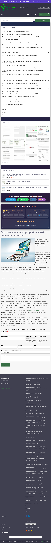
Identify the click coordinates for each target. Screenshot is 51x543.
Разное (4, 109)
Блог (2, 521)
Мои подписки (5, 535)
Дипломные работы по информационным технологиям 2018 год (19, 83)
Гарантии (25, 7)
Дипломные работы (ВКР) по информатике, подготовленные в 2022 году (22, 47)
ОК (40, 537)
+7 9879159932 (5, 382)
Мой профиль (4, 533)
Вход (40, 7)
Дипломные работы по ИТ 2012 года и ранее (14, 101)
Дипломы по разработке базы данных (12, 104)
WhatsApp (22, 200)
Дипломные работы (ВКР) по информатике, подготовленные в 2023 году (22, 37)
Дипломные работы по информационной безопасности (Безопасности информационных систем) (21, 62)
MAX (43, 200)
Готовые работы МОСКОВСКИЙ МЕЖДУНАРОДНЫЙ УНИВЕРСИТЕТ (19, 96)
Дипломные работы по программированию (14, 65)
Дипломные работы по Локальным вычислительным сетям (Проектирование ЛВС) (24, 68)
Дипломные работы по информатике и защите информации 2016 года (21, 88)
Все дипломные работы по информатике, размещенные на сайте (20, 44)
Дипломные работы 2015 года (10, 91)
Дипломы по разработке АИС (10, 39)
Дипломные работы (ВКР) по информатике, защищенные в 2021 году (21, 55)
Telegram (9, 200)
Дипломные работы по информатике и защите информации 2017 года (21, 86)
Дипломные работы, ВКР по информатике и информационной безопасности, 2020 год (25, 77)
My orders (3, 527)
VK (34, 200)
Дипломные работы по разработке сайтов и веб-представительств (21, 74)
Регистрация (46, 7)
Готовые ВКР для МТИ (8, 50)
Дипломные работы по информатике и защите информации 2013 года (21, 99)
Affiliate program (5, 530)
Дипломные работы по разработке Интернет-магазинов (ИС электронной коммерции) (22, 71)
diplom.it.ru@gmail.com (7, 391)
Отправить (5, 368)
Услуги (20, 7)
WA (13, 215)
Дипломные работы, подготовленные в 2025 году (15, 31)
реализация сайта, (34, 313)
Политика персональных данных (32, 530)
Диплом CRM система (8, 107)
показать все (5, 162)
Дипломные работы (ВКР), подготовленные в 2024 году (17, 34)
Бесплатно (5, 115)
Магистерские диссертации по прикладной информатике (18, 42)
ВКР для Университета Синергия (11, 52)
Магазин (3, 519)
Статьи (4, 112)
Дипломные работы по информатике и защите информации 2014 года (21, 94)
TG (8, 215)
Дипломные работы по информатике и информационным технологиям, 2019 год (24, 80)
